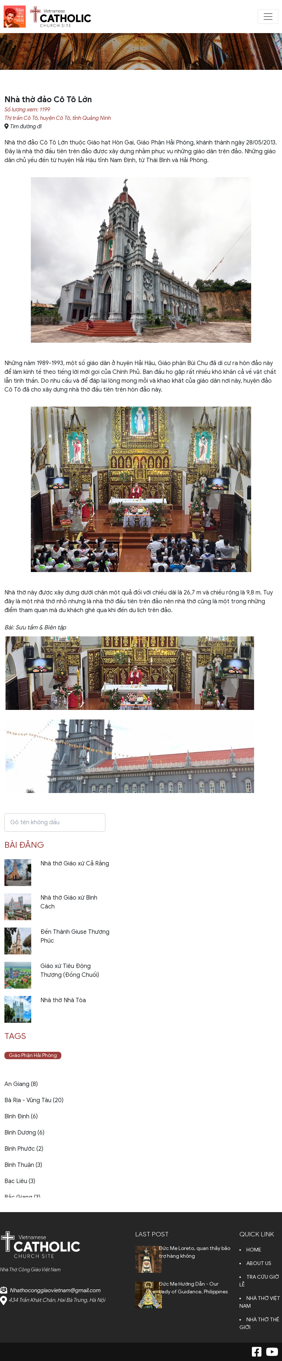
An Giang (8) (21, 1084)
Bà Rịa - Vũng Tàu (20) (34, 1100)
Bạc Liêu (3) (19, 1181)
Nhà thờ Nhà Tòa (63, 1000)
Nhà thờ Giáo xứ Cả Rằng (74, 863)
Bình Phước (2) (23, 1149)
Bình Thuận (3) (23, 1165)
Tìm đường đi (25, 126)
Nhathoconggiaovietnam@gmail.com (55, 1290)
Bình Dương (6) (24, 1132)
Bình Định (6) (21, 1116)
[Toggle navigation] (268, 16)
